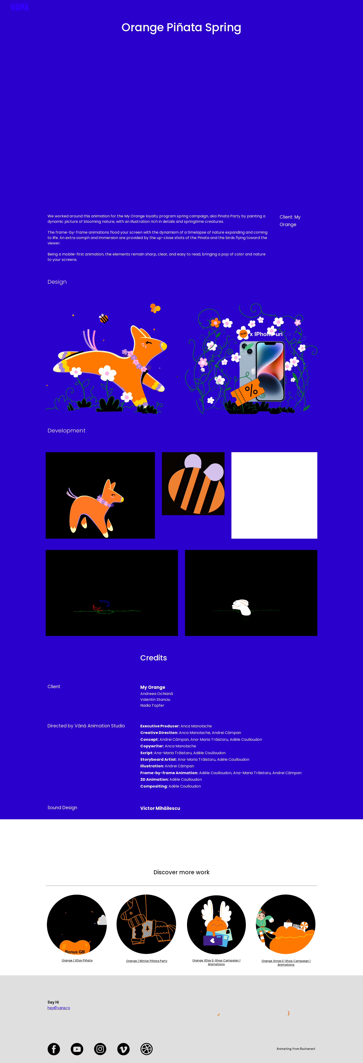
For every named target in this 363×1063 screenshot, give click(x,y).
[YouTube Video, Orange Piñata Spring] (181, 123)
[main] (181, 27)
